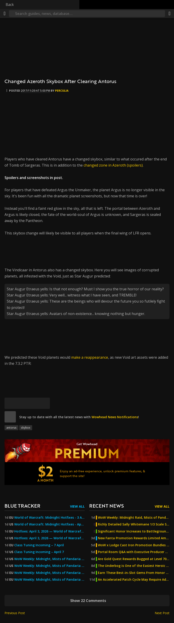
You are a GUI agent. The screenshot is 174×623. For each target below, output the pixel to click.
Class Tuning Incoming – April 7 (39, 552)
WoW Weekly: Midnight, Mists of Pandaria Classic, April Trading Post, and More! (49, 566)
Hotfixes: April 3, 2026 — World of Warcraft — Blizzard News (49, 531)
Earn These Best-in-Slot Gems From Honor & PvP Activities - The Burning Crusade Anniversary (133, 573)
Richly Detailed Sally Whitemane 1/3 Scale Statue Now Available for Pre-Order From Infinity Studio (133, 524)
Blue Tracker (22, 505)
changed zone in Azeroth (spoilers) (113, 165)
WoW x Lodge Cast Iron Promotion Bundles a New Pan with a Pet (133, 545)
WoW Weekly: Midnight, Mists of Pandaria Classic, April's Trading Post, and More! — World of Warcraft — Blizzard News (49, 573)
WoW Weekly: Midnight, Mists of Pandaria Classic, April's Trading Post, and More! (49, 580)
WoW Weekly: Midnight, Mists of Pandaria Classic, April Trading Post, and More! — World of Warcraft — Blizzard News (49, 559)
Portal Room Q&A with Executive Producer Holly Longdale (133, 552)
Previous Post (15, 613)
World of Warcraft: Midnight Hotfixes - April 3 (49, 524)
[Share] (169, 13)
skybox (25, 428)
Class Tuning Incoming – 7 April (39, 545)
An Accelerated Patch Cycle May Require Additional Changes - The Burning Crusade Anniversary (133, 580)
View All (77, 506)
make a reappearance (89, 357)
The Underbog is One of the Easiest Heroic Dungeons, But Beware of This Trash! (133, 566)
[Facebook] (21, 403)
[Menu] (4, 13)
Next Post (162, 613)
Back (10, 4)
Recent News (106, 505)
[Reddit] (33, 403)
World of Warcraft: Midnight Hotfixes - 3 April (49, 518)
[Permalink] (44, 403)
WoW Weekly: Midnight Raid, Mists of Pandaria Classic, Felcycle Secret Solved (133, 518)
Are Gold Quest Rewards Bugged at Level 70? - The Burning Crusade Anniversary (133, 559)
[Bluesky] (10, 403)
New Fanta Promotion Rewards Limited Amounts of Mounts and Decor (133, 538)
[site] (10, 416)
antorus (11, 428)
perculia (61, 91)
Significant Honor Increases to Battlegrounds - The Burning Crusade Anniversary (133, 531)
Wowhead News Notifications (115, 417)
